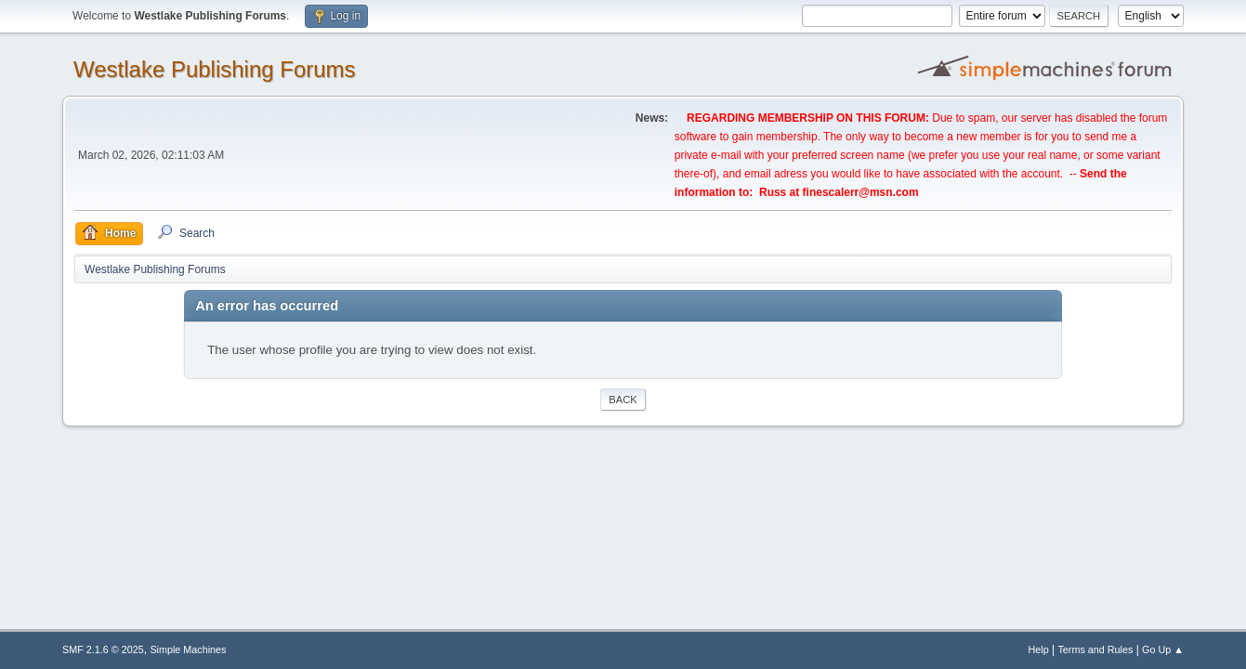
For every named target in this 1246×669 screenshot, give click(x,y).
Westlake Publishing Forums (214, 69)
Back (622, 399)
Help (1038, 649)
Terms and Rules (1095, 649)
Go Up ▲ (1163, 649)
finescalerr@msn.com (861, 192)
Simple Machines (188, 649)
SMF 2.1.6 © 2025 (103, 649)
